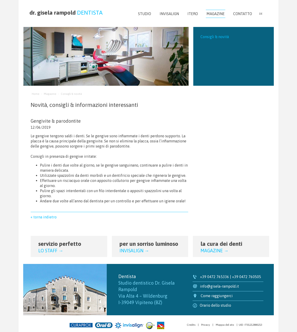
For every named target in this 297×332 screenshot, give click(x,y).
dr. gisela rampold (66, 12)
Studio (144, 14)
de (260, 13)
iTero (192, 14)
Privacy (205, 324)
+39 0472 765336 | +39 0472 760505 (230, 277)
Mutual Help (150, 325)
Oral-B (104, 325)
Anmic (160, 325)
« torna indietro (44, 217)
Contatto (242, 14)
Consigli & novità (214, 37)
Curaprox (81, 325)
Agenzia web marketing (40, 324)
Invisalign (169, 14)
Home (35, 93)
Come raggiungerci (217, 296)
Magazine (215, 14)
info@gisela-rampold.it (219, 286)
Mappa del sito (225, 324)
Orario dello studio (215, 305)
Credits (191, 324)
